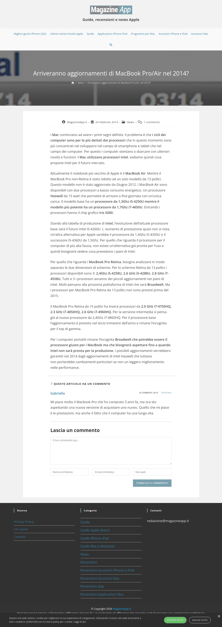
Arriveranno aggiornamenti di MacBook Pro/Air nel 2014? (119, 82)
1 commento (152, 122)
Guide (85, 522)
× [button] (218, 616)
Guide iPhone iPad (94, 538)
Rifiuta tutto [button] (199, 620)
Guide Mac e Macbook (97, 546)
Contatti (20, 537)
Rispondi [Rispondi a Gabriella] (166, 392)
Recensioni (88, 562)
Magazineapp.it (122, 608)
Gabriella (57, 393)
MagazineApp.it (77, 122)
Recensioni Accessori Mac (100, 578)
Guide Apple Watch (95, 530)
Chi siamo (21, 529)
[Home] (72, 82)
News (130, 122)
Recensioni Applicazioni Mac (102, 594)
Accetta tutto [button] (175, 620)
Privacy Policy (24, 522)
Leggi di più (80, 621)
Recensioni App (92, 586)
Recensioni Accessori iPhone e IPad (107, 570)
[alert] (111, 620)
